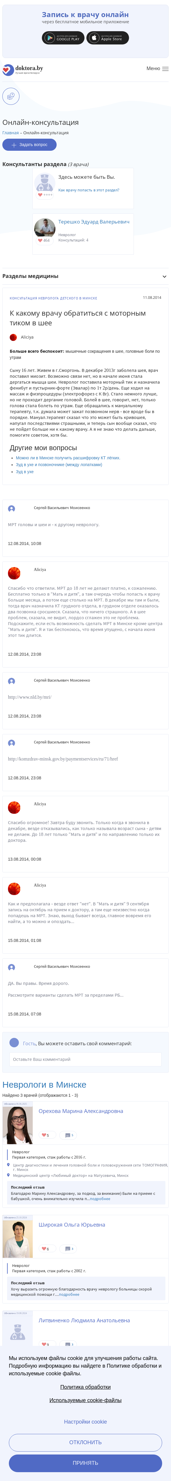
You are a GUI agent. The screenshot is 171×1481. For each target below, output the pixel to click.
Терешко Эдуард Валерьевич (93, 221)
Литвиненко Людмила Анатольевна (84, 1320)
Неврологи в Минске (44, 1084)
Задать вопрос (29, 144)
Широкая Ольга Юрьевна (72, 1224)
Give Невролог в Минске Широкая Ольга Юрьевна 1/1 (44, 1249)
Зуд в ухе (25, 471)
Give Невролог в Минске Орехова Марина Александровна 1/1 (44, 1135)
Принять (85, 1463)
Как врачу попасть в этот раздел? (88, 190)
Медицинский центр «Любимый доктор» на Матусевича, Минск (71, 1175)
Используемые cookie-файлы (86, 1400)
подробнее (100, 1199)
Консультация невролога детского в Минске (53, 298)
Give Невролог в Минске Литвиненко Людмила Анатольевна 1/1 (44, 1345)
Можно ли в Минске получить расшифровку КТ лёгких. (68, 457)
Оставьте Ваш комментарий (85, 1059)
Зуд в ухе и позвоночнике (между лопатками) (59, 464)
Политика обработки (85, 1387)
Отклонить (85, 1442)
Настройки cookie (85, 1422)
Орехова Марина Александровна (81, 1110)
